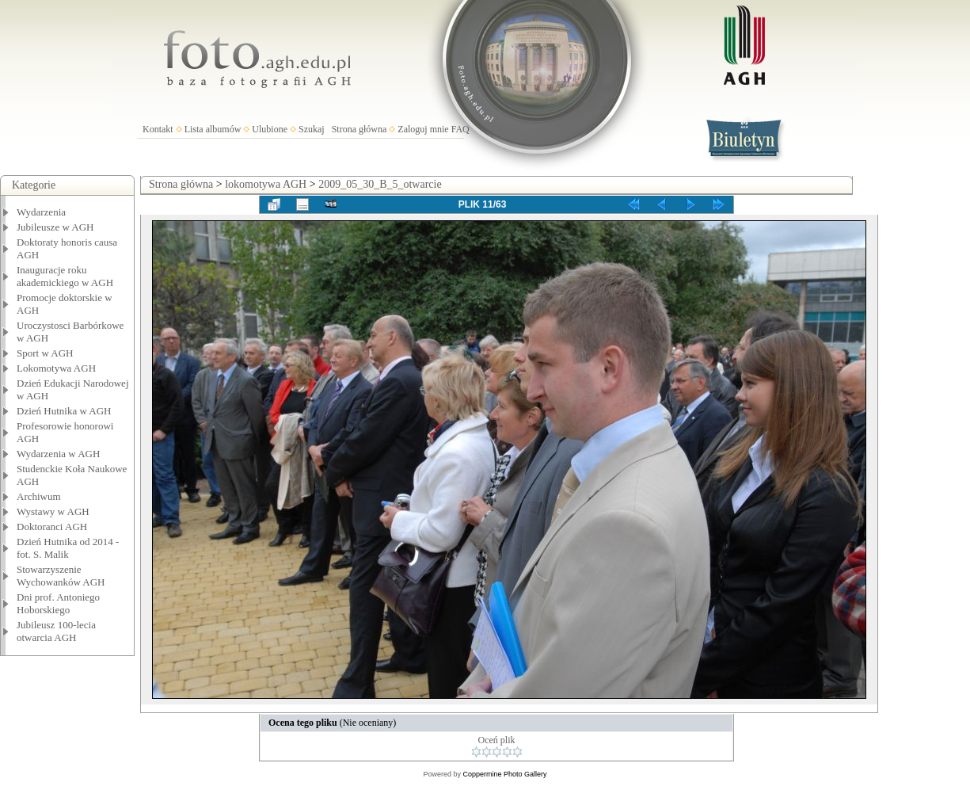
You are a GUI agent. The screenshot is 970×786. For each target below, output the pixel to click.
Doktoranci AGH (52, 526)
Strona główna (359, 129)
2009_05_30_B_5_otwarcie (380, 184)
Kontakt (158, 129)
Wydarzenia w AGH (58, 454)
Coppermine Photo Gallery (504, 774)
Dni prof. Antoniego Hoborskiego (58, 603)
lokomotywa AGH (265, 184)
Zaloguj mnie (423, 129)
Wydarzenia (41, 212)
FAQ (460, 129)
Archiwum (39, 496)
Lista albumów (213, 129)
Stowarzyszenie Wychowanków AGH (61, 575)
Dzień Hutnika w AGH (64, 411)
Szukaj (312, 129)
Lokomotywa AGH (56, 368)
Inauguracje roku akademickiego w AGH (65, 276)
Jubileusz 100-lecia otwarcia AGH (56, 631)
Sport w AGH (45, 353)
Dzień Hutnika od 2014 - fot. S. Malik (68, 548)
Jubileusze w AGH (55, 227)
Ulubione (269, 129)
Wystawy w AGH (53, 511)
